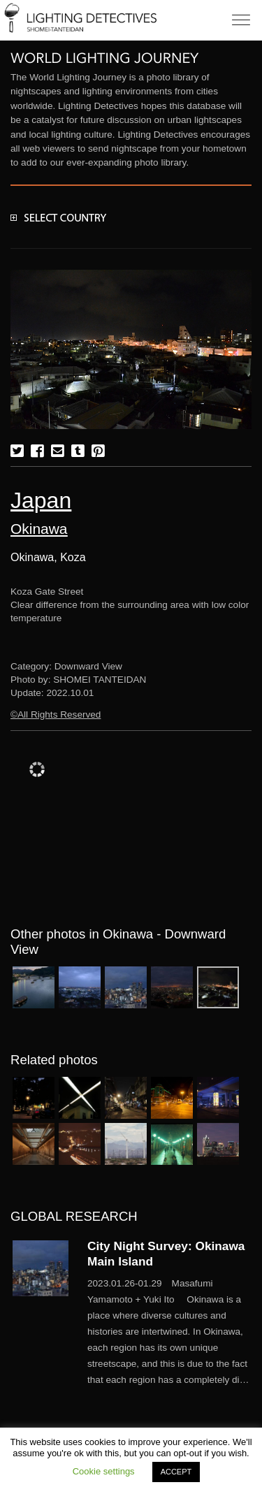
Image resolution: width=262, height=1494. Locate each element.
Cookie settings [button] (104, 1471)
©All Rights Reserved (55, 714)
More (169, 1331)
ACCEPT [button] (176, 1471)
